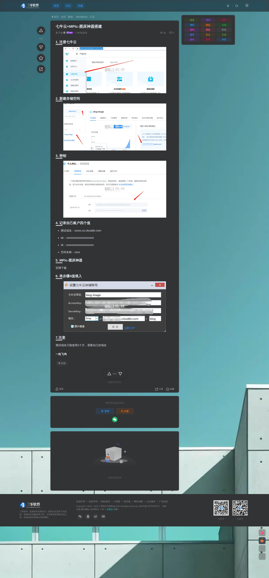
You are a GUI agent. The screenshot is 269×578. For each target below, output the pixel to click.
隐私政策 (105, 501)
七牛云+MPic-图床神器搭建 (79, 26)
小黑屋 (117, 501)
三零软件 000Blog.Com (109, 506)
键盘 (192, 20)
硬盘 (208, 25)
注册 (125, 411)
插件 (192, 34)
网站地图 (138, 501)
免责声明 (93, 501)
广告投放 (163, 501)
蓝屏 (224, 20)
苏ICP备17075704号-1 (149, 506)
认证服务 (151, 501)
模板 (208, 29)
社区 (63, 16)
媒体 (192, 39)
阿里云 (96, 509)
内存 (224, 39)
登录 (105, 411)
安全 (208, 34)
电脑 (224, 25)
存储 (62, 363)
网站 (192, 25)
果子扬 (59, 32)
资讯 (208, 20)
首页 (55, 16)
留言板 (127, 501)
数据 (224, 29)
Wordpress (81, 16)
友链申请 (80, 501)
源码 (192, 29)
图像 (208, 39)
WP (102, 509)
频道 (70, 16)
